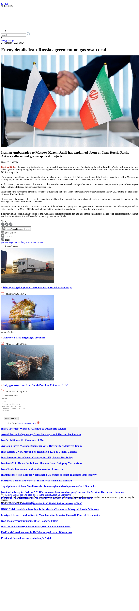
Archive (8, 497)
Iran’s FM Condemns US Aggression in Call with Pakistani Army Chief (41, 505)
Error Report (8, 233)
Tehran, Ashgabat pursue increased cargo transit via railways (37, 287)
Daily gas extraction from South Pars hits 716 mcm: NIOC (36, 385)
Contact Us (66, 497)
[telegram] (10, 225)
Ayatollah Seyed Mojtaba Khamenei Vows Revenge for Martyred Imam (41, 448)
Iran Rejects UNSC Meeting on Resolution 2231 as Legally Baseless (39, 454)
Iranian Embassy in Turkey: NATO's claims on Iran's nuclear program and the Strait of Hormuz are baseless (62, 494)
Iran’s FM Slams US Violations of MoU (23, 442)
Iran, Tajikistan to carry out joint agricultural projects (32, 471)
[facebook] (3, 225)
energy (4, 40)
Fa (2, 3)
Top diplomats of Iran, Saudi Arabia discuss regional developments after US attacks (48, 488)
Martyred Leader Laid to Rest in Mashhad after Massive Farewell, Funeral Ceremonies (50, 517)
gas (2, 242)
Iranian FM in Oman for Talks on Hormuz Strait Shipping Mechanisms (41, 465)
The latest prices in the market (37, 497)
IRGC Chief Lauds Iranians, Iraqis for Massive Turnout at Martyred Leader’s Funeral (50, 511)
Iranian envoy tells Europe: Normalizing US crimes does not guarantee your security (49, 477)
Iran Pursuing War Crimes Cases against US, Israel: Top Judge (36, 460)
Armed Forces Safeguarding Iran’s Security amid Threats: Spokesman (41, 436)
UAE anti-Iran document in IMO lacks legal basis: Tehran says (36, 534)
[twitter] (7, 225)
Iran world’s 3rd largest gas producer (24, 337)
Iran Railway (19, 242)
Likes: (6, 236)
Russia (29, 242)
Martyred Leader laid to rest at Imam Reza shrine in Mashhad (36, 483)
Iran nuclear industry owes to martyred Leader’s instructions (35, 529)
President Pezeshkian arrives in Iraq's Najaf (26, 540)
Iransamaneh (29, 505)
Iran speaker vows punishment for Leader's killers (29, 523)
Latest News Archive (29, 425)
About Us (55, 497)
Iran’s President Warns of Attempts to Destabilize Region (33, 431)
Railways (9, 242)
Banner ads (18, 497)
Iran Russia (38, 242)
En (6, 3)
